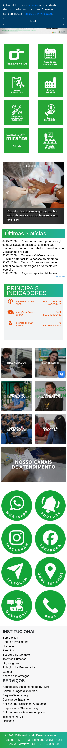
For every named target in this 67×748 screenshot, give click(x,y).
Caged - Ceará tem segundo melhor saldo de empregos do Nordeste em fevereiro (32, 215)
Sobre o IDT (10, 637)
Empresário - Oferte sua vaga (21, 708)
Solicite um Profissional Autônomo (24, 703)
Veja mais (60, 276)
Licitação (8, 720)
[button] (7, 192)
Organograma (11, 663)
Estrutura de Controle (16, 654)
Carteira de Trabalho (16, 699)
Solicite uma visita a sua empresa (24, 712)
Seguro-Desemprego (16, 695)
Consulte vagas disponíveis (20, 691)
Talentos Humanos (14, 658)
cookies (33, 5)
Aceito (33, 21)
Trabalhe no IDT (13, 716)
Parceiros (9, 650)
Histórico (8, 646)
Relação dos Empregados (19, 667)
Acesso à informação (16, 676)
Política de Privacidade (37, 13)
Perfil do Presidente (15, 641)
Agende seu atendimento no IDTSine (26, 686)
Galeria (7, 671)
